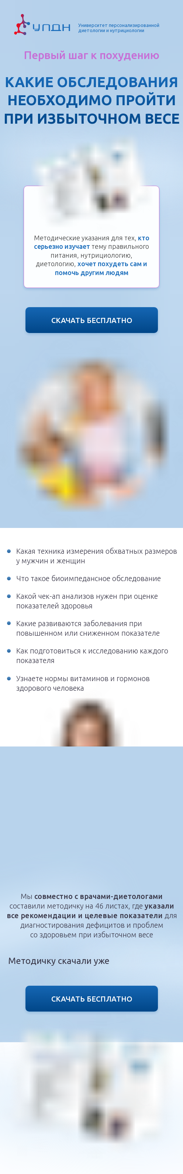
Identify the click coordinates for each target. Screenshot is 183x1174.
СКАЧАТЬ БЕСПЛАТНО (91, 320)
